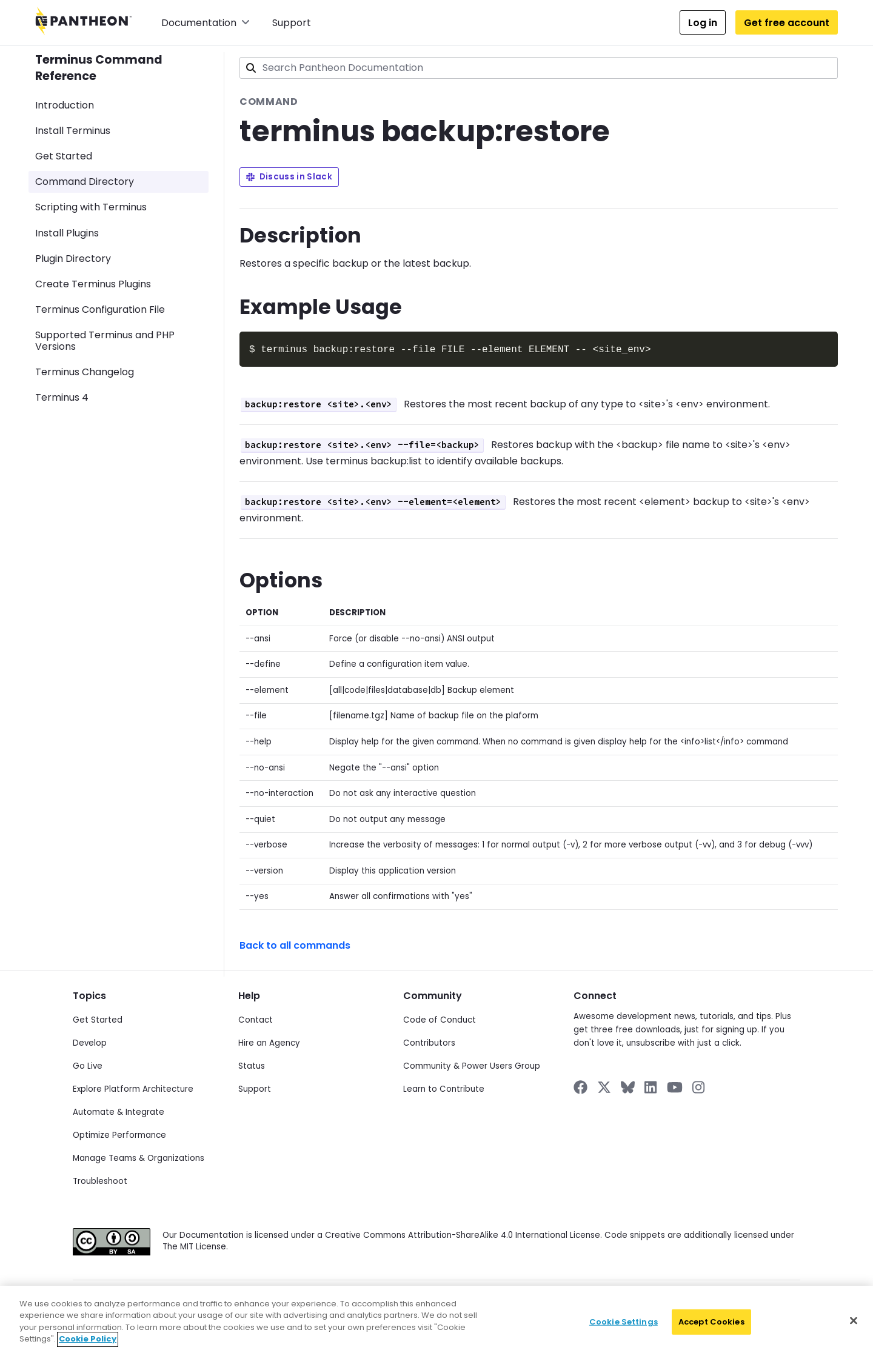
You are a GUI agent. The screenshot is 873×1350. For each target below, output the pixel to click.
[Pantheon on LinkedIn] (651, 1086)
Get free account (786, 23)
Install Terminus (72, 131)
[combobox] (538, 68)
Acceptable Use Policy (500, 1302)
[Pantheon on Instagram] (699, 1086)
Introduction (64, 105)
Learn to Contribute (443, 1088)
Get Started (63, 156)
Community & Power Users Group (471, 1065)
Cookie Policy (365, 1302)
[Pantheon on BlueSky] (628, 1086)
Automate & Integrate (118, 1111)
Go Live (87, 1065)
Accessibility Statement (594, 1302)
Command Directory (84, 182)
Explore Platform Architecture (133, 1088)
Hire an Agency (269, 1042)
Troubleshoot (100, 1180)
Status (251, 1065)
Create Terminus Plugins (93, 284)
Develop (90, 1042)
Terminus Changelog (84, 372)
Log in (702, 23)
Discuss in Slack (289, 176)
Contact (255, 1018)
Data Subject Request (291, 1302)
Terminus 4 (62, 397)
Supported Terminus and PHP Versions (105, 340)
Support (291, 22)
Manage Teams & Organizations (138, 1157)
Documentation (205, 22)
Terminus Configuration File (100, 309)
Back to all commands (294, 944)
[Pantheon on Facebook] (580, 1086)
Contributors (429, 1042)
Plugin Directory (73, 259)
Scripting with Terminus (91, 207)
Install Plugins (67, 233)
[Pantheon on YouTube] (675, 1086)
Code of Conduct (439, 1018)
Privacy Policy (216, 1302)
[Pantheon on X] (603, 1086)
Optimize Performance (119, 1134)
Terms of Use (425, 1302)
